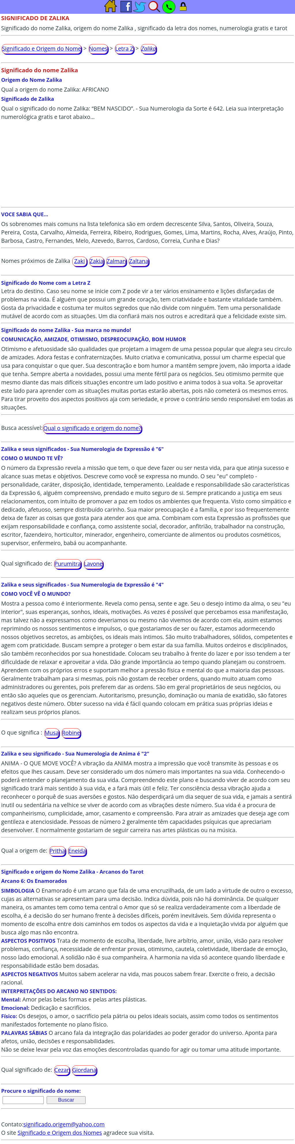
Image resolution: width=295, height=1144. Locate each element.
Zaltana (138, 261)
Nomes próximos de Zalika (35, 261)
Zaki (79, 261)
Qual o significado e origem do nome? (92, 428)
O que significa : (21, 732)
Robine (71, 733)
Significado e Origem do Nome (41, 48)
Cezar (61, 1070)
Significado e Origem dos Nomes (60, 1133)
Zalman (116, 261)
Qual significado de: (26, 563)
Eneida (77, 851)
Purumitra (67, 564)
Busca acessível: (21, 428)
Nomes (98, 48)
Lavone (93, 564)
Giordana (84, 1070)
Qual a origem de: (24, 850)
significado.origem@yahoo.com (64, 1124)
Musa (52, 733)
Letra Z (124, 48)
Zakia (96, 261)
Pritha (57, 851)
